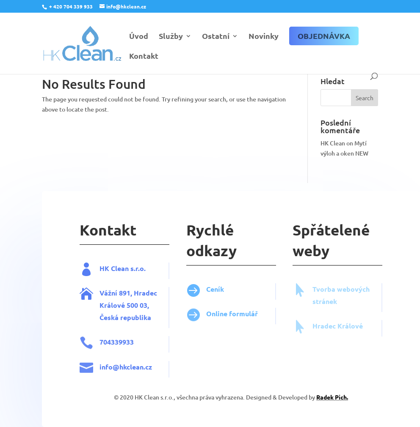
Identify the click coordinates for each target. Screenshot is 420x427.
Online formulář (242, 313)
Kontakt (143, 56)
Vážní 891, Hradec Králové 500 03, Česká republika (139, 305)
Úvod (138, 37)
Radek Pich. (343, 397)
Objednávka (324, 36)
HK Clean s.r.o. (133, 268)
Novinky (264, 37)
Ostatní (215, 37)
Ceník (226, 289)
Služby (171, 37)
